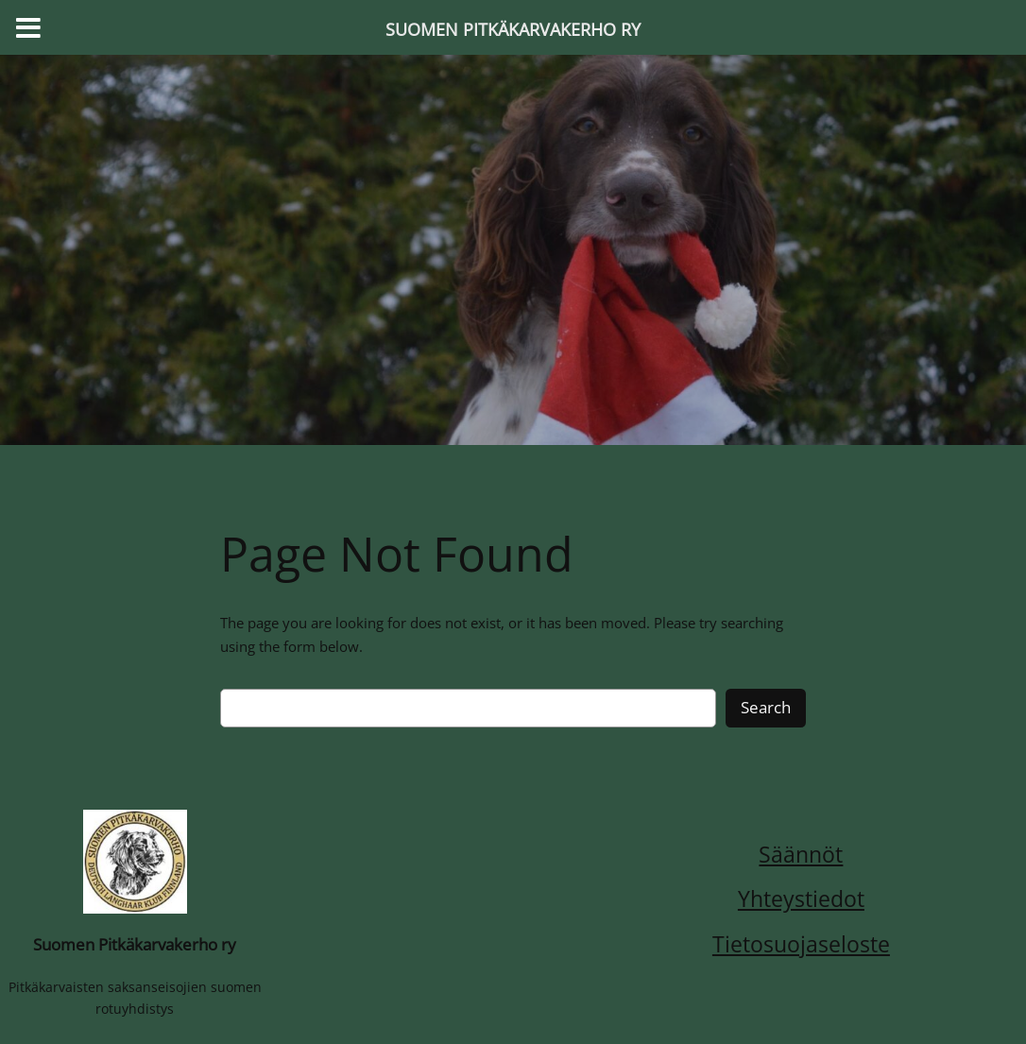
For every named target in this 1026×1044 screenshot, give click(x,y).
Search (766, 707)
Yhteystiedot (801, 898)
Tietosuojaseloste (801, 944)
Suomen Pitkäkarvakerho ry (134, 944)
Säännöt (801, 854)
